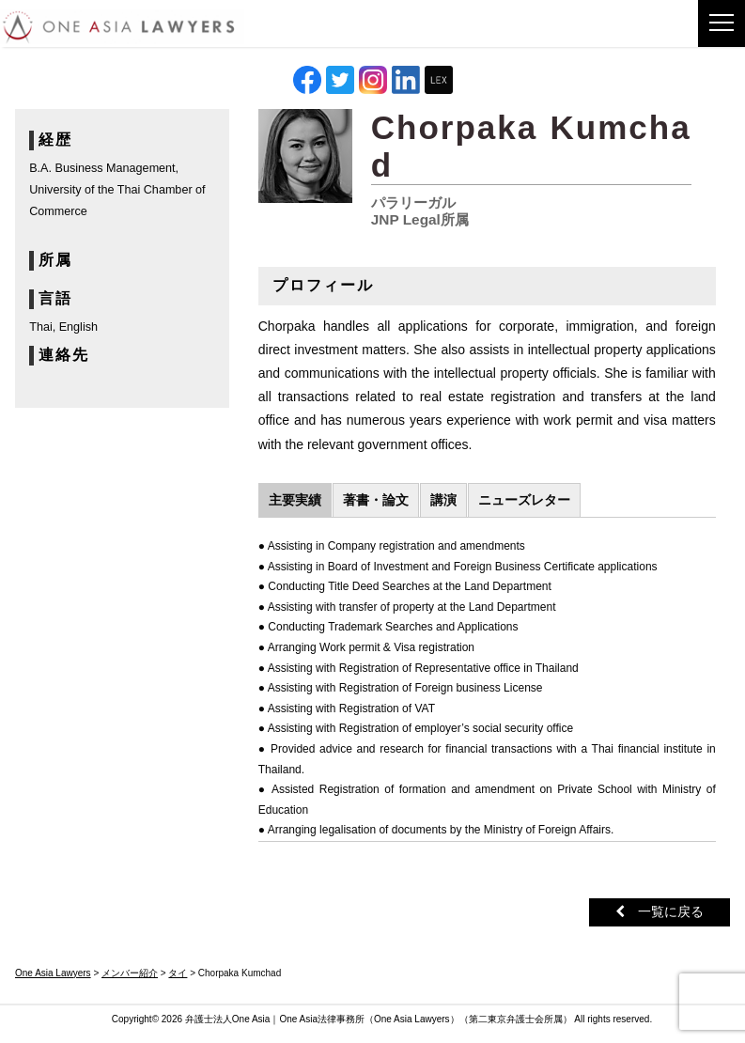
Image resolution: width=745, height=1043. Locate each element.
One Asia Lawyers (412, 1019)
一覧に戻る (659, 911)
